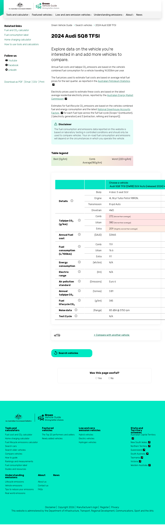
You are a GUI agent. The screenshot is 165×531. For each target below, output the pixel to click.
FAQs (40, 489)
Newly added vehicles (52, 438)
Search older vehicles (15, 450)
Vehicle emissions (13, 485)
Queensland (136, 450)
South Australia (138, 454)
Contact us (43, 485)
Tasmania (135, 457)
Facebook (13, 65)
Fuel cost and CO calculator (18, 434)
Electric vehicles (86, 438)
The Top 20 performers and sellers (58, 434)
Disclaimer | (51, 507)
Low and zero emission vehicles (73, 14)
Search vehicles (83, 25)
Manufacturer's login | (88, 507)
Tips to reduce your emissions (19, 489)
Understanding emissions (108, 14)
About (130, 14)
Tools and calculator (17, 14)
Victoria (134, 461)
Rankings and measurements (19, 461)
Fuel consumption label (16, 35)
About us (42, 482)
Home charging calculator (17, 39)
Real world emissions (15, 493)
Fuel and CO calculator (16, 30)
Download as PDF (13, 81)
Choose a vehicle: (118, 182)
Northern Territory (139, 446)
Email (27, 81)
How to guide (11, 457)
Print (42, 81)
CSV (35, 81)
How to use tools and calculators (21, 44)
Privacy (115, 507)
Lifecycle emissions (14, 482)
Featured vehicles (42, 14)
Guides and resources (15, 469)
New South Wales (139, 442)
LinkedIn (12, 70)
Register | (105, 507)
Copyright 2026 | (66, 507)
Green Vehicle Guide (61, 25)
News (139, 14)
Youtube (12, 60)
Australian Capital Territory (143, 434)
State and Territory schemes (137, 429)
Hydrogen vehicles (87, 442)
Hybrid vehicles (86, 434)
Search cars (11, 446)
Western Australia (139, 465)
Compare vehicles (13, 454)
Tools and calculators (12, 429)
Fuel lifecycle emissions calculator (21, 442)
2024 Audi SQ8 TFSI (105, 25)
